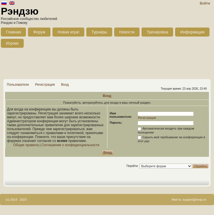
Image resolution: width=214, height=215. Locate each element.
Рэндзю (20, 11)
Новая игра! (68, 32)
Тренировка (157, 32)
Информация (192, 32)
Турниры (99, 32)
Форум (39, 32)
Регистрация (45, 85)
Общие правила (26, 145)
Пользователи (18, 85)
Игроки (12, 43)
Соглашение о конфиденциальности (70, 145)
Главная (13, 32)
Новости (126, 32)
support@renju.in (194, 199)
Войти (205, 3)
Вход (65, 85)
